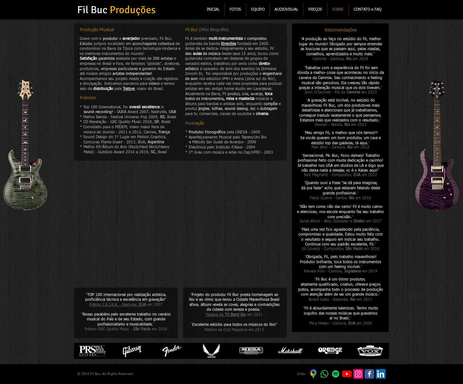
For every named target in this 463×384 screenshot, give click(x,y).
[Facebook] (369, 374)
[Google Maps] (313, 374)
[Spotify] (335, 374)
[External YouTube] (180, 223)
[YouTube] (347, 374)
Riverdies (228, 44)
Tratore (128, 89)
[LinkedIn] (381, 374)
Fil (187, 30)
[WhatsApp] (324, 374)
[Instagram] (358, 374)
